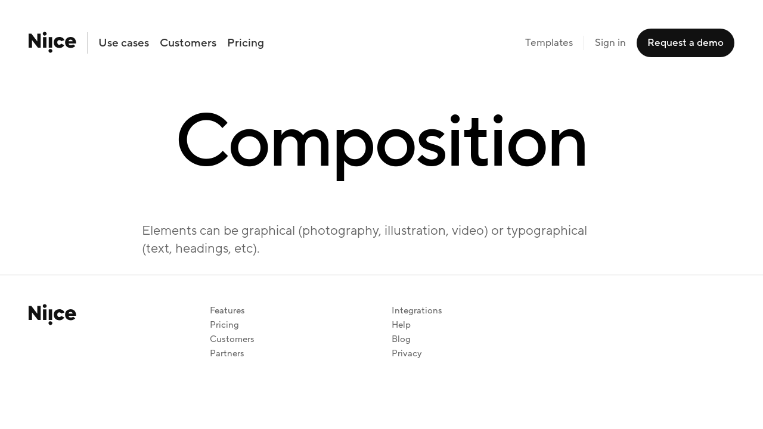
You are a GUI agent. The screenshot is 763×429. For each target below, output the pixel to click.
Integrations (417, 310)
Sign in (610, 43)
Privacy (407, 353)
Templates (549, 43)
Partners (227, 353)
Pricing (245, 43)
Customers (188, 43)
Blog (401, 339)
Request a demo (685, 43)
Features (227, 310)
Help (401, 325)
